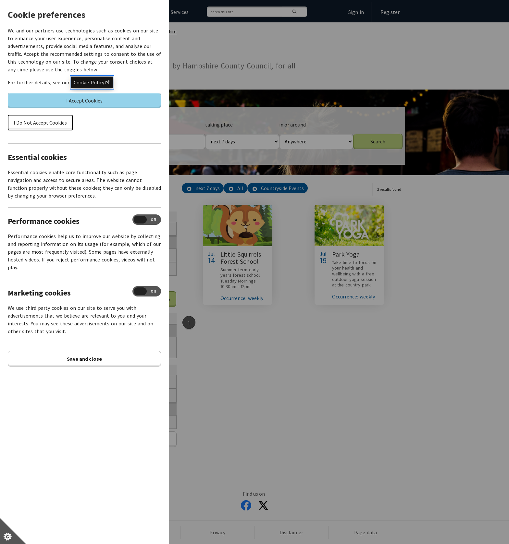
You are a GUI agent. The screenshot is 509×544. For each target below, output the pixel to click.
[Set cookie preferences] (13, 531)
